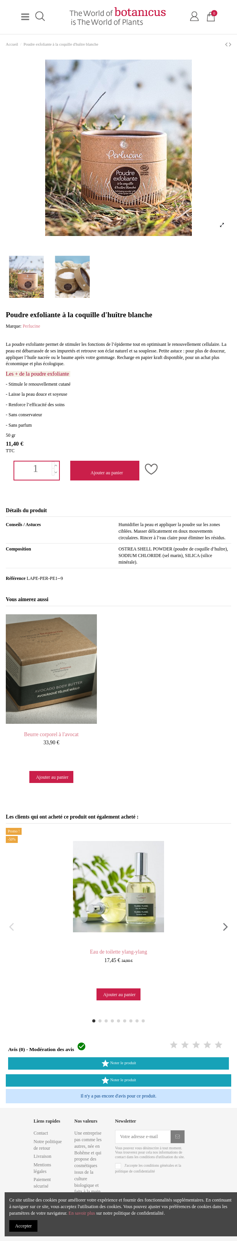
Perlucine (31, 326)
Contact (41, 1133)
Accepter (23, 1226)
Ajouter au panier (106, 472)
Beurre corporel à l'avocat (51, 734)
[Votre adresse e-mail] (143, 1136)
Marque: (14, 326)
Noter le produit (118, 1063)
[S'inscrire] (178, 1136)
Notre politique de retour (48, 1145)
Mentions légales (42, 1168)
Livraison (42, 1156)
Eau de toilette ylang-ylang (118, 952)
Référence (15, 578)
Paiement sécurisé (42, 1183)
